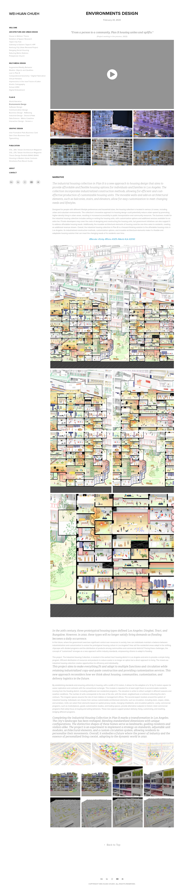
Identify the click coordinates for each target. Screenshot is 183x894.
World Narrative (15, 101)
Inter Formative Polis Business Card (23, 132)
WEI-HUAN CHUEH (24, 13)
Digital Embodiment (17, 90)
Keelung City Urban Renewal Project (23, 47)
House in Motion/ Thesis (19, 36)
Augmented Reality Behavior (20, 67)
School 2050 (14, 87)
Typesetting (14, 138)
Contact (13, 172)
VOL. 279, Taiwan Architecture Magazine (25, 152)
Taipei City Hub (15, 41)
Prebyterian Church (17, 56)
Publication (14, 145)
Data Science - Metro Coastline (21, 118)
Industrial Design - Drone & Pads (22, 115)
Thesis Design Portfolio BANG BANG (24, 155)
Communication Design (18, 110)
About (12, 168)
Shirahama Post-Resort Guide (21, 161)
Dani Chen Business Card (19, 135)
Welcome (13, 27)
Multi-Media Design (17, 63)
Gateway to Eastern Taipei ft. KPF (22, 44)
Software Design (15, 107)
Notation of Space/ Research (20, 39)
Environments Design (17, 104)
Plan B (12, 97)
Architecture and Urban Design (23, 32)
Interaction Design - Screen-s (21, 121)
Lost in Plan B (14, 73)
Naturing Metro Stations (18, 53)
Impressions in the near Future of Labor (25, 81)
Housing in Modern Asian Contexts (23, 158)
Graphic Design (16, 128)
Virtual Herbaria (15, 78)
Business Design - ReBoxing (20, 112)
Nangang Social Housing (19, 50)
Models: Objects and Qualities (21, 70)
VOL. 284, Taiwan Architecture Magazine (25, 149)
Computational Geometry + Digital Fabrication (27, 75)
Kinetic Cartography (17, 84)
